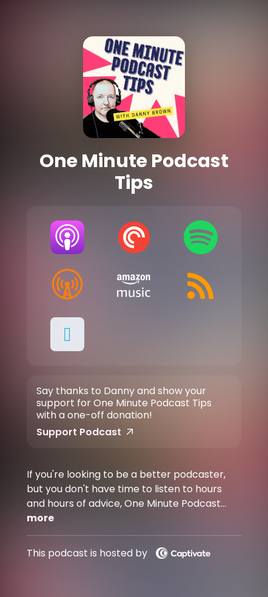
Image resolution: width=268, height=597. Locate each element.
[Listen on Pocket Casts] (134, 237)
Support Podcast (84, 432)
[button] (67, 334)
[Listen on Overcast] (67, 286)
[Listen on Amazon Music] (134, 286)
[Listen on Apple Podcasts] (67, 237)
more (40, 518)
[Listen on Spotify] (201, 237)
